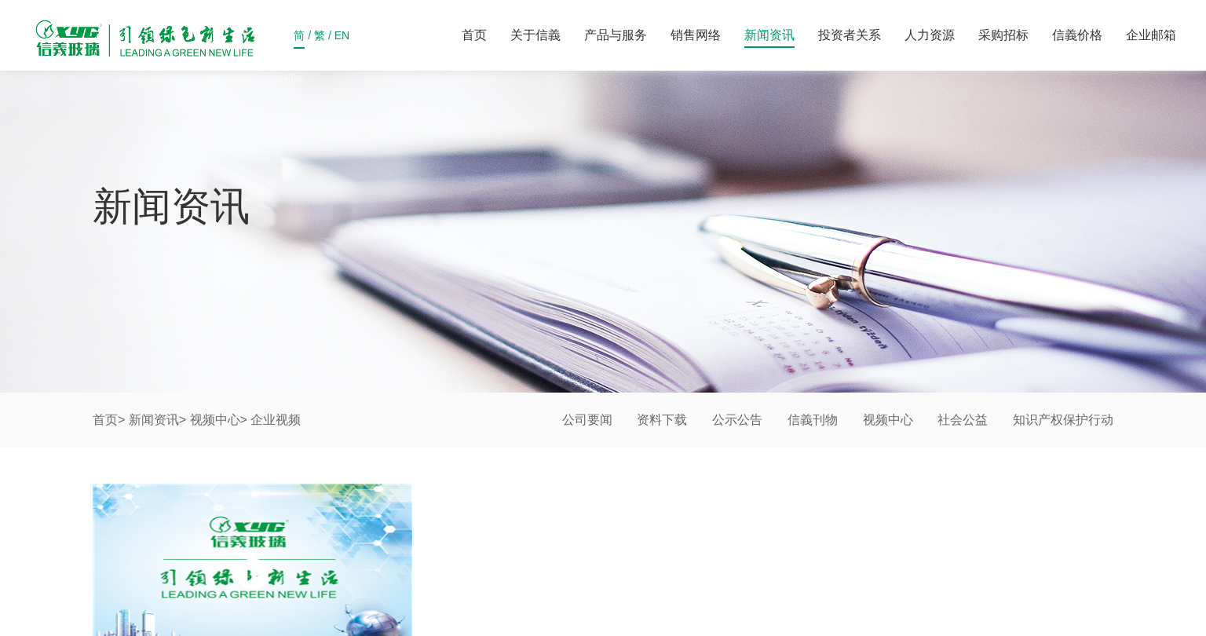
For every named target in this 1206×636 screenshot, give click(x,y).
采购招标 (1003, 35)
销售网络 (696, 35)
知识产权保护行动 (1063, 419)
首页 (474, 35)
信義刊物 (813, 419)
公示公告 (737, 419)
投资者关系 (849, 35)
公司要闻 (587, 419)
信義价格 (1077, 35)
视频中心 (215, 419)
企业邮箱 (1151, 35)
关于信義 (535, 35)
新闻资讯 (769, 35)
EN (341, 39)
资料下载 (662, 419)
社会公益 (962, 419)
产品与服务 (615, 35)
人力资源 (929, 35)
